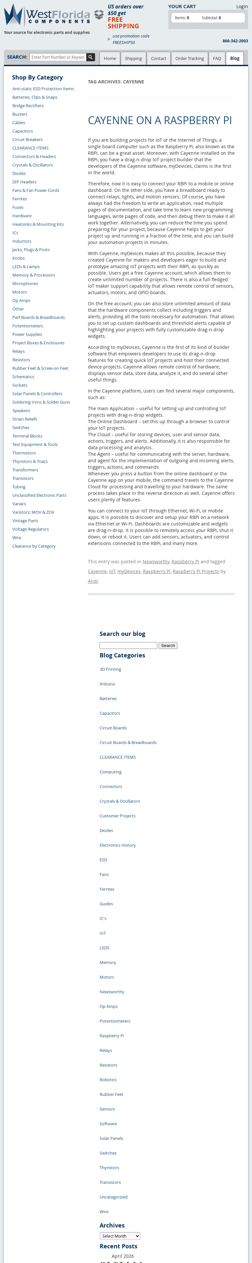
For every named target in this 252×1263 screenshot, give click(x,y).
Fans (104, 794)
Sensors (107, 950)
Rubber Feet (111, 940)
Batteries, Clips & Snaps (34, 97)
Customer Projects (117, 755)
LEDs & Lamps (26, 266)
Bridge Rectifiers (28, 105)
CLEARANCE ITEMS (30, 148)
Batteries (108, 677)
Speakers (21, 410)
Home (110, 58)
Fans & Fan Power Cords (35, 190)
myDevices (129, 566)
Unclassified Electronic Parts (39, 495)
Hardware (22, 216)
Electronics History (118, 774)
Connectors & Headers (34, 156)
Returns (16, 1183)
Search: (17, 56)
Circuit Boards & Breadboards (128, 706)
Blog (234, 58)
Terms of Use (110, 1168)
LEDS (104, 843)
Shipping (133, 58)
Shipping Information (29, 1190)
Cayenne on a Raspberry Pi (160, 120)
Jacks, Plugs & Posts (31, 249)
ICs (15, 233)
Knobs (18, 258)
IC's (103, 823)
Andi (93, 573)
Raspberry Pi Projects (196, 566)
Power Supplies (27, 334)
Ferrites (19, 199)
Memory (108, 852)
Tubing (18, 487)
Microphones (25, 283)
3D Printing (110, 657)
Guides (106, 813)
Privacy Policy (111, 1161)
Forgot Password (25, 1213)
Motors (19, 292)
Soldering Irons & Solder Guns (41, 402)
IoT (112, 566)
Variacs (19, 504)
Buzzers (19, 114)
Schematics (23, 377)
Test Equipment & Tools (35, 444)
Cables (18, 122)
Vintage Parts (25, 521)
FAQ (217, 58)
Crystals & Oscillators (32, 165)
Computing (110, 725)
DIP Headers (24, 182)
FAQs (68, 1176)
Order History (22, 1198)
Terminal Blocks (27, 436)
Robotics (108, 931)
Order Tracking (189, 58)
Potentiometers (27, 326)
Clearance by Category (34, 546)
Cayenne (97, 566)
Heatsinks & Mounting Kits (38, 224)
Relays (18, 351)
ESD (103, 784)
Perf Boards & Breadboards (38, 317)
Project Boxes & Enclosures (38, 343)
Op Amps (21, 300)
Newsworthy (156, 560)
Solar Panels (111, 970)
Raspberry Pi (185, 560)
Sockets (19, 385)
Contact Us (19, 1175)
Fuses (17, 207)
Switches (20, 427)
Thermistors (24, 453)
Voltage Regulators (30, 529)
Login (242, 6)
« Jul (104, 1115)
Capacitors (22, 131)
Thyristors (109, 989)
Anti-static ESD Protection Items (43, 89)
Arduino (107, 667)
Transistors (23, 478)
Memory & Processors (33, 275)
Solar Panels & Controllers (37, 393)
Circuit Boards (113, 696)
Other (18, 309)
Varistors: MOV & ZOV (33, 512)
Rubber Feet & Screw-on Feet (40, 368)
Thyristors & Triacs (30, 461)
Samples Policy (112, 1153)
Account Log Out (25, 1205)
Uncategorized (114, 1009)
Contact (158, 58)
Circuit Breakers (27, 139)
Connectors (111, 735)
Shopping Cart (77, 1161)
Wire (16, 537)
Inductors (21, 241)
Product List (74, 1168)
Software (108, 960)
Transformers (25, 470)
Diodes (19, 173)
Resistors (21, 360)
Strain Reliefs (24, 419)
